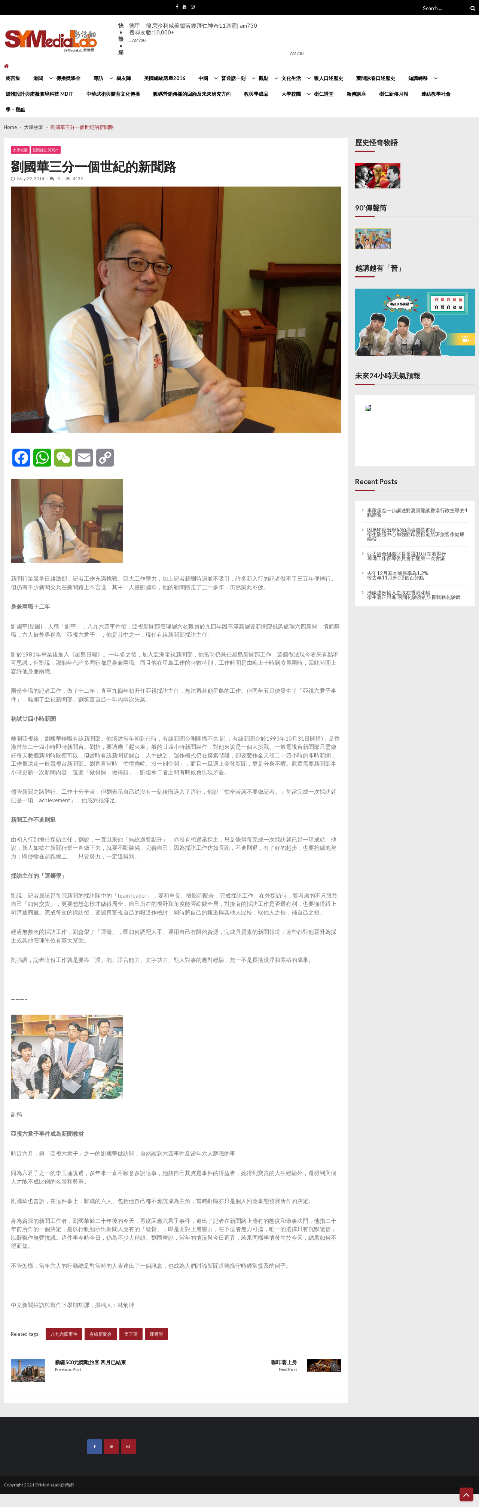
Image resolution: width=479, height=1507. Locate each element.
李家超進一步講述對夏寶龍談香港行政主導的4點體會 (417, 512)
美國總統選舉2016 (164, 78)
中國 (203, 78)
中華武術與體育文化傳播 (113, 94)
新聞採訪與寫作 (46, 150)
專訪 (98, 78)
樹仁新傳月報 (393, 94)
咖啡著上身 (284, 1362)
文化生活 (291, 78)
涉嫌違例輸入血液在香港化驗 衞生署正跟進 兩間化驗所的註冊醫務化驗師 (414, 594)
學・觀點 (15, 110)
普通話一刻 (233, 78)
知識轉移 (418, 78)
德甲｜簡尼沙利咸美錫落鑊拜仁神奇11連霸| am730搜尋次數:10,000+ (193, 32)
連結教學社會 (436, 94)
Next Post (288, 1369)
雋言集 (13, 78)
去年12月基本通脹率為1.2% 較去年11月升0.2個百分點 (397, 575)
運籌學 (156, 1334)
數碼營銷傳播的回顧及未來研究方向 (192, 94)
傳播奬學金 (68, 78)
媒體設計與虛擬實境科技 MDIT (39, 94)
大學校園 (291, 94)
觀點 (263, 78)
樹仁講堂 (323, 94)
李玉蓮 (131, 1334)
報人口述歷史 (328, 78)
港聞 (38, 78)
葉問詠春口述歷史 (375, 78)
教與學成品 (256, 94)
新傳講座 (356, 94)
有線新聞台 (101, 1334)
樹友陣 (123, 78)
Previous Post (68, 1369)
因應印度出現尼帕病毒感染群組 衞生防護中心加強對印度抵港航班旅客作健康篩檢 (415, 534)
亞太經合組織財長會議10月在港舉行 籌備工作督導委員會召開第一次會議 (406, 555)
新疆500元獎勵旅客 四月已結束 (90, 1362)
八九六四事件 (64, 1334)
